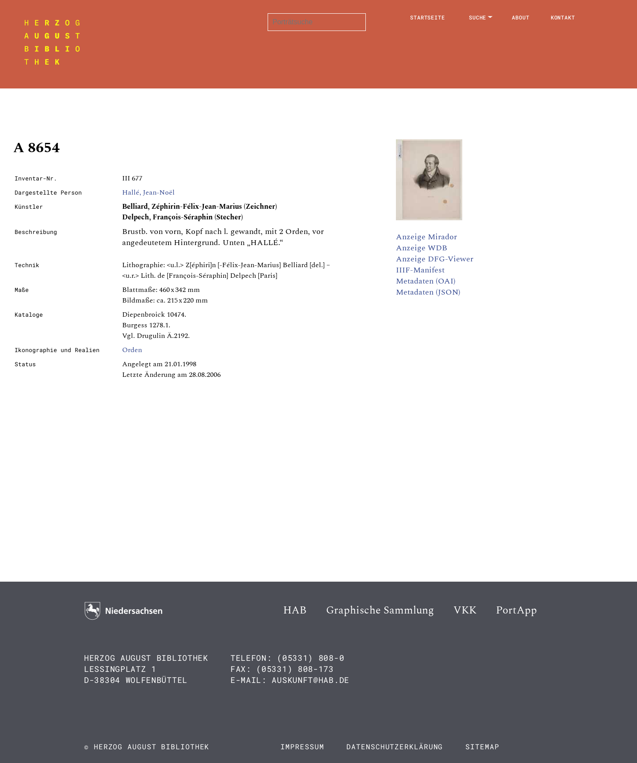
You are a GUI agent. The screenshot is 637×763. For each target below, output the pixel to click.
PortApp (516, 610)
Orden (132, 350)
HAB (295, 610)
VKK (464, 610)
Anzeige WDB (421, 248)
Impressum (302, 746)
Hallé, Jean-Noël (148, 192)
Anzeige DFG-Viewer (434, 259)
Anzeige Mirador (426, 237)
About (521, 17)
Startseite (427, 17)
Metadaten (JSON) (428, 292)
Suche (478, 17)
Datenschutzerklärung (394, 746)
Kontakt (563, 17)
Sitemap (482, 746)
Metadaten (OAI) (426, 281)
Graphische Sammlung (380, 610)
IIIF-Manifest (420, 270)
